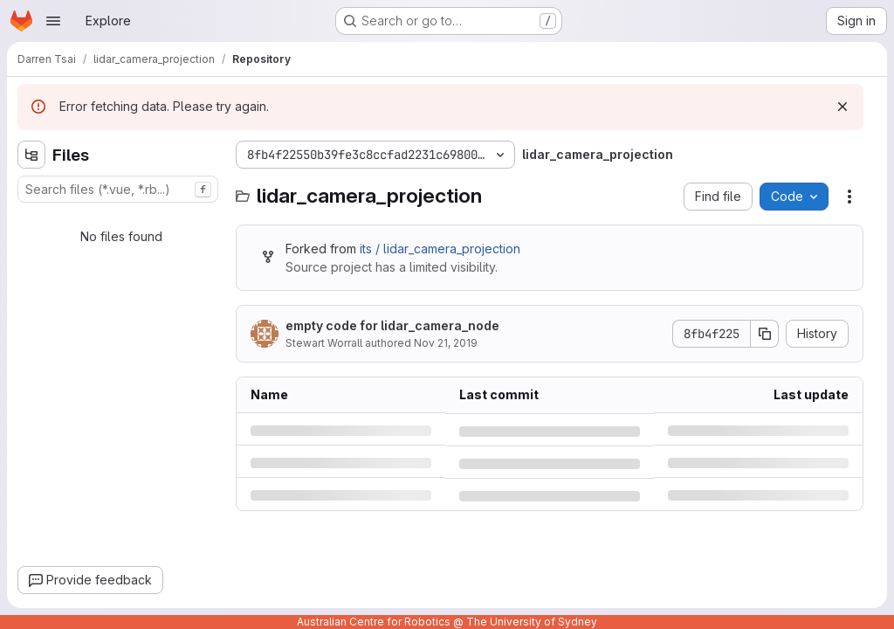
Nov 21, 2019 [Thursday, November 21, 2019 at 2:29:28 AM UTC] (446, 342)
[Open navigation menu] (53, 21)
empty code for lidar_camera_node (392, 325)
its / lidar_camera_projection (440, 248)
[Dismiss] (842, 106)
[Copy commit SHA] (765, 334)
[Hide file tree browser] (31, 155)
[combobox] (117, 189)
